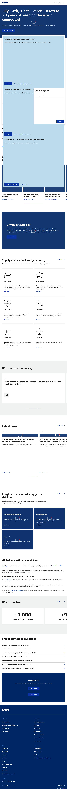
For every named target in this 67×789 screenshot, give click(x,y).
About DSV (5, 757)
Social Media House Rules (9, 779)
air (50, 570)
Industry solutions (39, 727)
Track (60, 121)
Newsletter (5, 776)
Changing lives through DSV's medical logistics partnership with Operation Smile (18, 445)
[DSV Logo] (5, 3)
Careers (4, 760)
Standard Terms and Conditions (42, 763)
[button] (26, 204)
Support (4, 773)
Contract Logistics (39, 743)
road (55, 570)
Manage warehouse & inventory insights (30, 195)
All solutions (37, 746)
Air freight (37, 730)
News (3, 766)
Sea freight (37, 734)
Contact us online (33, 699)
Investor (4, 763)
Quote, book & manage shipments (10, 195)
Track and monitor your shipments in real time (53, 195)
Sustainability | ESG (7, 770)
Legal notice (37, 754)
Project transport (39, 740)
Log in (8, 84)
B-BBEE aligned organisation (17, 596)
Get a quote (5, 734)
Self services (5, 737)
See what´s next (8, 30)
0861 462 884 (33, 694)
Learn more (25, 184)
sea (53, 570)
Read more (11, 237)
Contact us (5, 754)
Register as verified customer (22, 83)
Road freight (37, 737)
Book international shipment (10, 730)
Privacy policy (38, 757)
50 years (9, 585)
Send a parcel (5, 727)
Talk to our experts (12, 184)
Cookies (36, 760)
